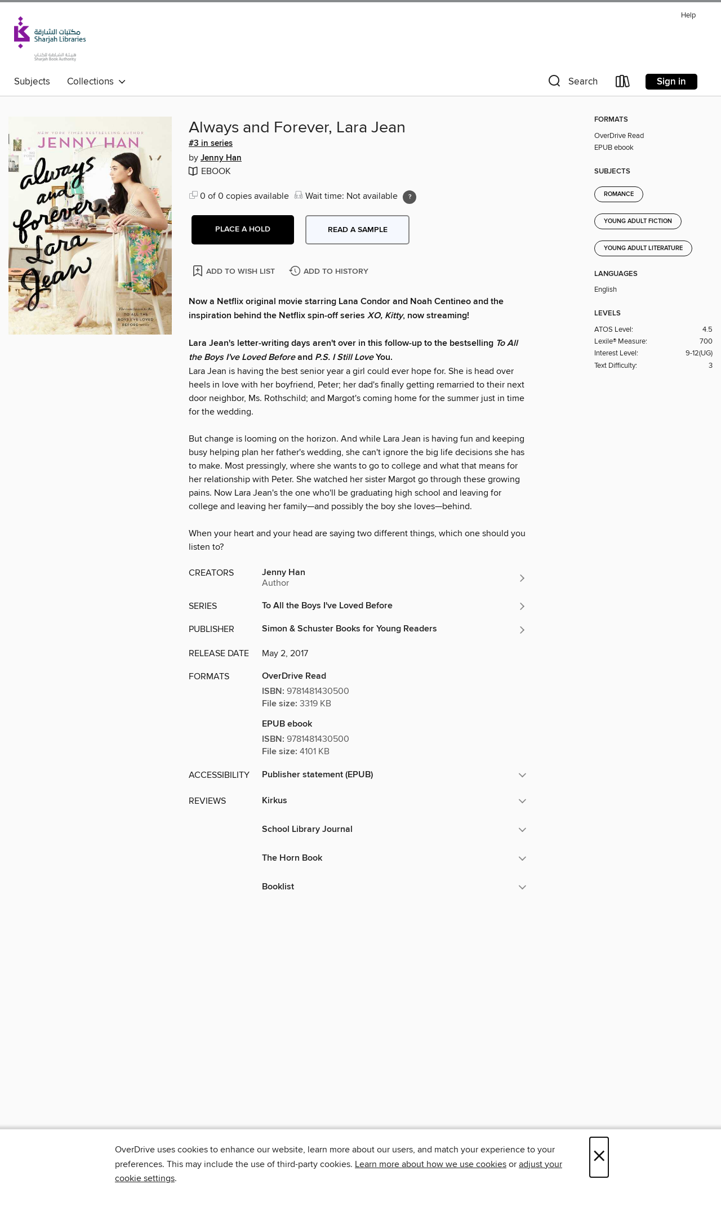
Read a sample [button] (358, 230)
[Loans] (623, 84)
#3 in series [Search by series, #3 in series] (211, 144)
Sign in (671, 81)
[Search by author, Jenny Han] (394, 578)
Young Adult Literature (643, 248)
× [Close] (599, 1157)
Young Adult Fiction (638, 221)
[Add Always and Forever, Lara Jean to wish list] (235, 271)
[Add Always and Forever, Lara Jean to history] (330, 272)
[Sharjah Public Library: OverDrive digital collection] (50, 39)
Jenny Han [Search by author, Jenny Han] (221, 158)
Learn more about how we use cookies (430, 1164)
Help (688, 15)
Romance (619, 194)
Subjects (32, 81)
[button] (571, 84)
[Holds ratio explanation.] (409, 197)
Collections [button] (96, 81)
